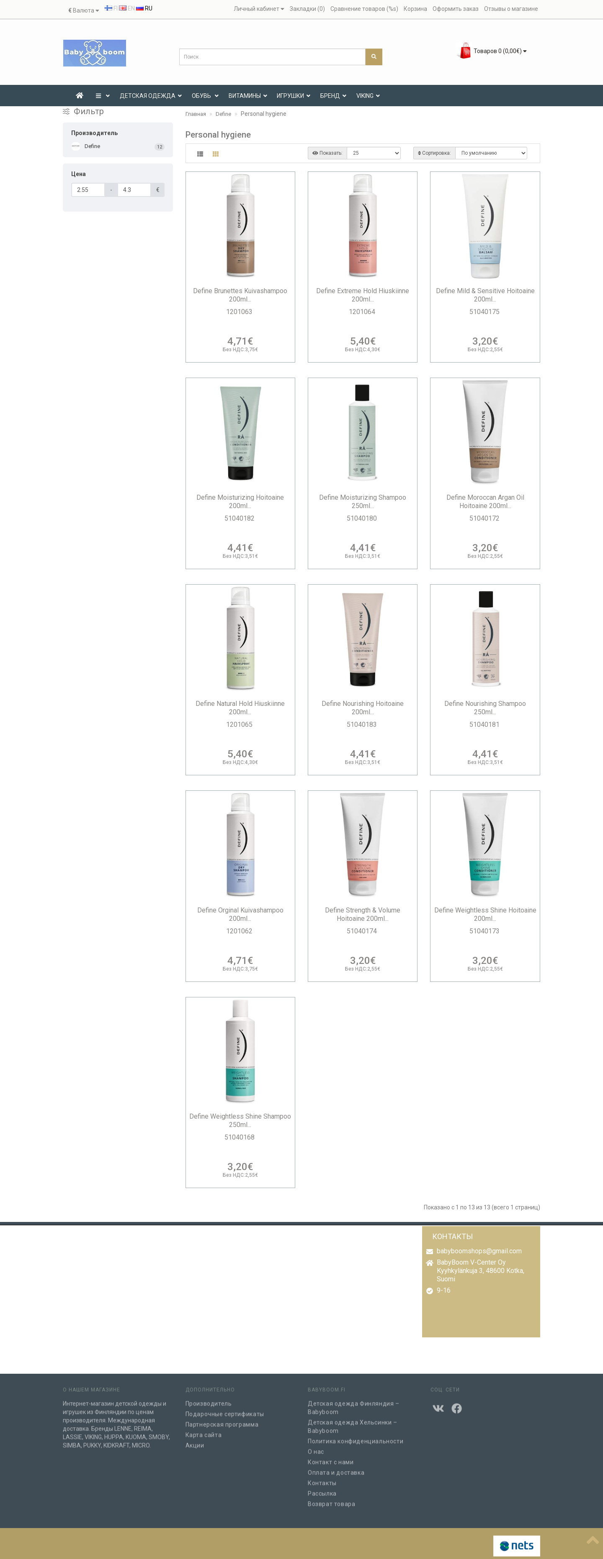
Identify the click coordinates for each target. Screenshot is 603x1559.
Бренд (333, 95)
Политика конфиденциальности (355, 1436)
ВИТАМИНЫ (248, 95)
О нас (316, 1447)
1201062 (240, 931)
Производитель (209, 1398)
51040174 (363, 931)
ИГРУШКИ (293, 95)
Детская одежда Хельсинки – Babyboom (352, 1421)
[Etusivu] (80, 95)
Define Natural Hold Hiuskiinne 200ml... (240, 708)
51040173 (485, 931)
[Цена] (88, 190)
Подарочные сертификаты (225, 1409)
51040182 (240, 518)
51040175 (485, 312)
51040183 (363, 724)
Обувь (205, 95)
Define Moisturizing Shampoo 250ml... (362, 501)
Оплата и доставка (336, 1467)
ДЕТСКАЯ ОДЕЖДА (151, 95)
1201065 (240, 724)
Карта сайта (204, 1430)
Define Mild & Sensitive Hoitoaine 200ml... (485, 295)
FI (111, 8)
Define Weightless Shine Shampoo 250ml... (240, 1120)
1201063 (240, 312)
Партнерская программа (222, 1419)
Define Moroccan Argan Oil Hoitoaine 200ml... (485, 501)
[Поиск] (374, 57)
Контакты (322, 1478)
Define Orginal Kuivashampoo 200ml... (240, 914)
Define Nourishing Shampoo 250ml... (485, 708)
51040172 (485, 518)
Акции (195, 1440)
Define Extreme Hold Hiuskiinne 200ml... (362, 295)
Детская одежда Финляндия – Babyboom (353, 1403)
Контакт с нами (330, 1457)
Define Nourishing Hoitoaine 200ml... (363, 708)
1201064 (363, 312)
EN (127, 8)
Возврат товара (331, 1499)
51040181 (485, 724)
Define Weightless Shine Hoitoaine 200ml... (485, 914)
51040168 (240, 1137)
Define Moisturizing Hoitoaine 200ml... (240, 501)
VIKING (368, 95)
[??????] (593, 1538)
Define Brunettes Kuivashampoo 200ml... (240, 295)
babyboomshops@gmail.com (479, 1251)
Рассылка (322, 1488)
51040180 (363, 518)
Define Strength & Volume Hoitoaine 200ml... (362, 914)
